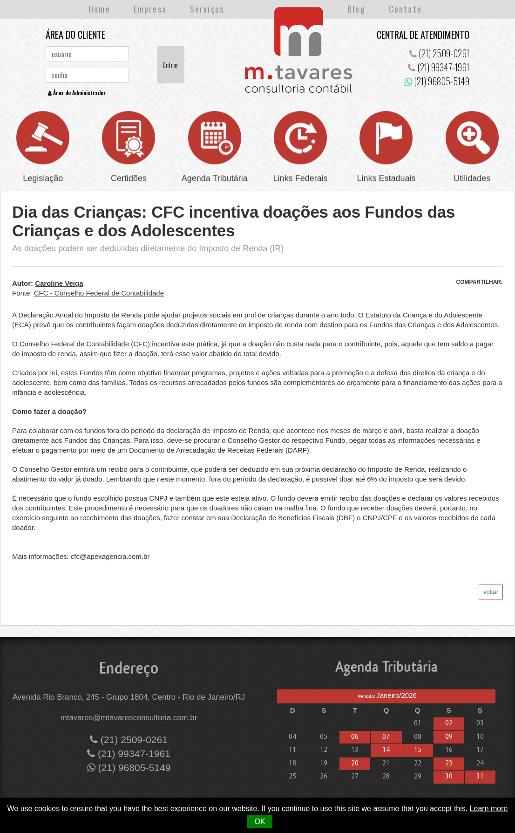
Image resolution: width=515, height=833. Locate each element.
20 (355, 763)
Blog (356, 9)
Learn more (489, 808)
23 (449, 763)
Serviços (207, 9)
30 (449, 776)
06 (355, 737)
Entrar (170, 64)
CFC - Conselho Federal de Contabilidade (99, 293)
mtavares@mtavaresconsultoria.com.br (129, 717)
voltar (490, 591)
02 (449, 723)
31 (480, 776)
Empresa (150, 9)
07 (386, 737)
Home (99, 9)
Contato (405, 9)
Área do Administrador (77, 92)
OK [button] (259, 822)
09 (449, 737)
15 (417, 750)
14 (386, 750)
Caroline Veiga (59, 283)
